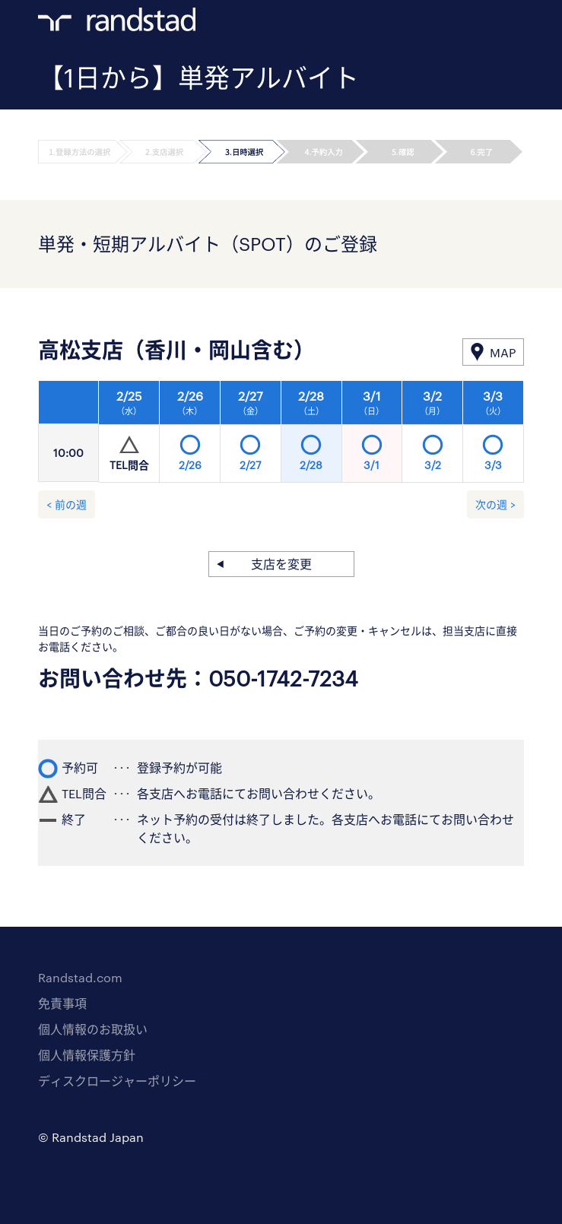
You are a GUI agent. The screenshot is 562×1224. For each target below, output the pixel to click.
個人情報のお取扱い (93, 1029)
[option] (311, 435)
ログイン (487, 23)
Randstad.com (80, 977)
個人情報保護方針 (86, 1055)
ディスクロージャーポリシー (117, 1080)
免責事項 (62, 1003)
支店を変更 (281, 564)
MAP (503, 352)
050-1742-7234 (283, 678)
